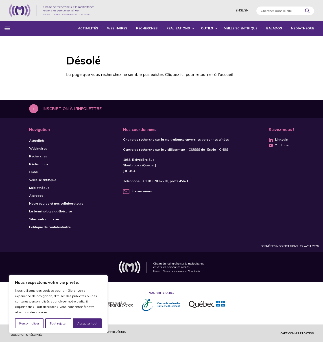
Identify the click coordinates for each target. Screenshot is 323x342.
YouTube (278, 145)
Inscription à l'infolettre (72, 108)
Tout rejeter (58, 323)
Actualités (88, 28)
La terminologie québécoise (50, 211)
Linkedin (278, 139)
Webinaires (117, 28)
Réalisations (178, 28)
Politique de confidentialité (50, 227)
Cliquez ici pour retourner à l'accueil (199, 74)
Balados (274, 28)
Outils (207, 28)
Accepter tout (87, 323)
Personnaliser (29, 323)
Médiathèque (302, 28)
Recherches (146, 28)
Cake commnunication (297, 333)
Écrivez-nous (142, 191)
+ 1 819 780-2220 (155, 181)
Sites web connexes (44, 219)
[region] (58, 304)
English (242, 10)
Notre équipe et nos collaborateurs (56, 203)
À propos (36, 196)
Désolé (83, 60)
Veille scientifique (240, 28)
